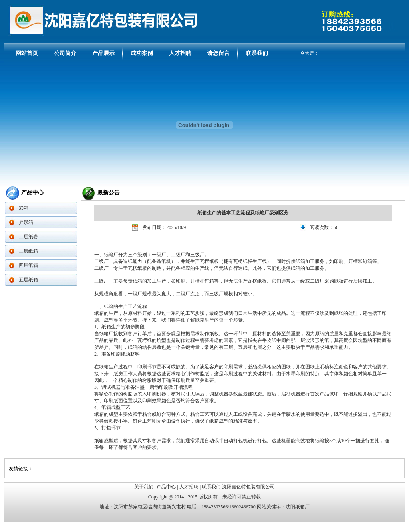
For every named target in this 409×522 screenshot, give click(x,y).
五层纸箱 (28, 280)
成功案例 (142, 53)
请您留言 (218, 53)
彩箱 (23, 208)
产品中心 (166, 487)
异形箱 (26, 222)
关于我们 (143, 487)
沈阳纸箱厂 (298, 507)
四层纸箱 (28, 265)
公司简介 (65, 53)
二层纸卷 (28, 236)
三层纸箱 (28, 251)
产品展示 (103, 53)
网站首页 (27, 53)
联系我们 (257, 53)
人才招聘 (180, 53)
